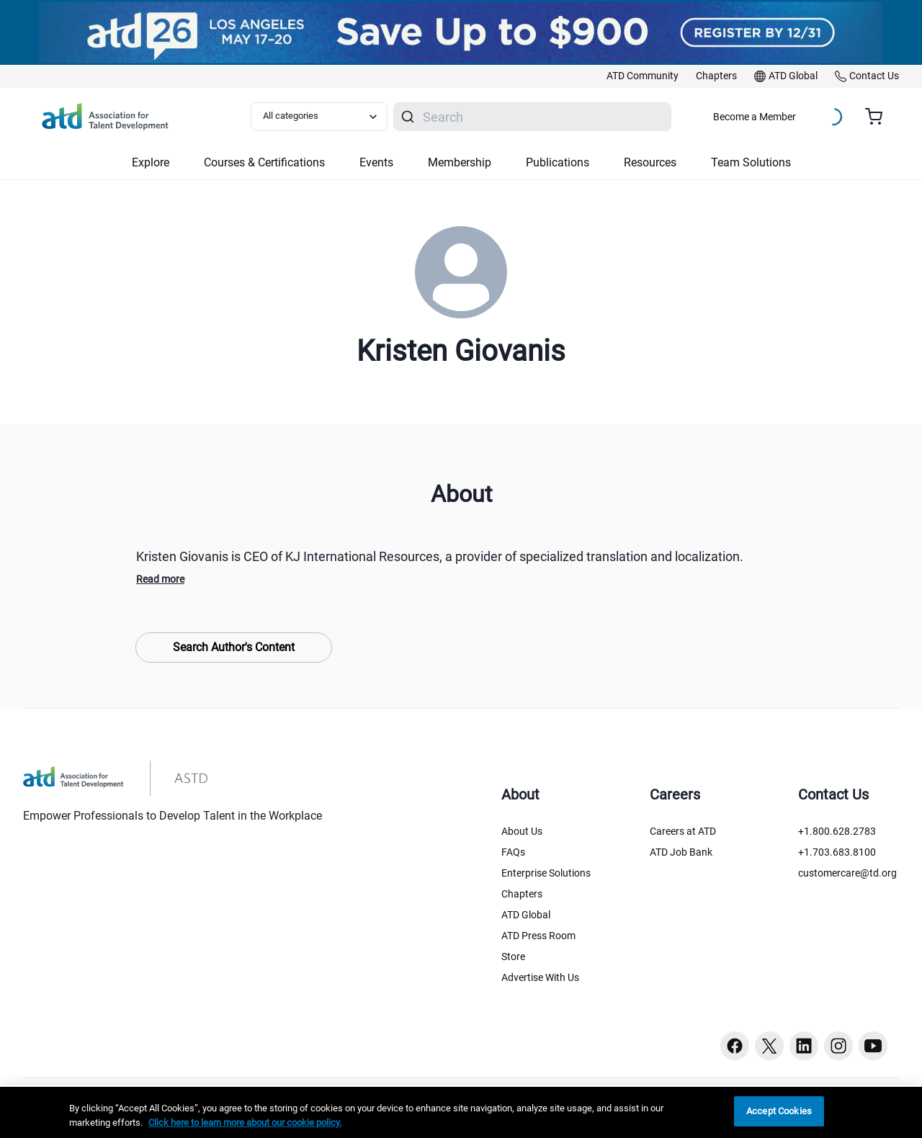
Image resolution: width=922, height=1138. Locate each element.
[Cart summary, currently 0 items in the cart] (879, 116)
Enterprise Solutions (546, 873)
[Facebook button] (734, 1045)
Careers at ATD (683, 831)
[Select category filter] (319, 116)
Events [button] (376, 162)
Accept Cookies (779, 1111)
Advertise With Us (540, 977)
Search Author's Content (234, 647)
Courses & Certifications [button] (264, 162)
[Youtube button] (873, 1045)
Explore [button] (150, 162)
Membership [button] (459, 162)
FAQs (513, 852)
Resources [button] (650, 162)
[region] (461, 1112)
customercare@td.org (847, 873)
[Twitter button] (769, 1045)
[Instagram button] (838, 1045)
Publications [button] (557, 162)
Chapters (521, 894)
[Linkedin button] (803, 1045)
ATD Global (525, 914)
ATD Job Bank (681, 852)
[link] (643, 76)
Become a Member (754, 116)
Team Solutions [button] (751, 162)
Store (513, 956)
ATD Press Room (538, 935)
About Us (521, 831)
